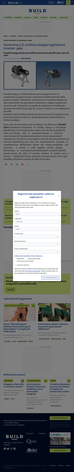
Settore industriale (21, 249)
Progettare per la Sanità (25, 261)
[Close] (59, 195)
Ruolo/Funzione (20, 241)
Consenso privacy (23, 265)
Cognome (18, 219)
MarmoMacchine (34, 259)
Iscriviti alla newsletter (50, 278)
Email (17, 226)
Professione (19, 234)
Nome (17, 211)
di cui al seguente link (32, 271)
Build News (20, 259)
